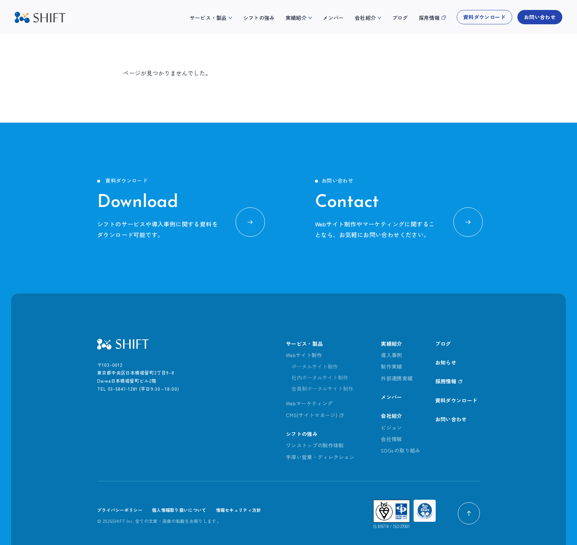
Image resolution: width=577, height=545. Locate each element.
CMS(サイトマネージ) (312, 415)
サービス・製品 (208, 17)
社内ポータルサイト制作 (319, 377)
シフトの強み (259, 17)
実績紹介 (296, 17)
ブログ (400, 17)
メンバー (333, 17)
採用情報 (429, 17)
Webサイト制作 (304, 355)
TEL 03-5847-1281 (117, 389)
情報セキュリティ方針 (238, 510)
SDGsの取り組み (401, 450)
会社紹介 (365, 17)
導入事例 (391, 355)
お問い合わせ (540, 17)
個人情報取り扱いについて (179, 510)
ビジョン (391, 427)
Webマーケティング (309, 403)
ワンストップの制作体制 (315, 445)
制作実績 (391, 366)
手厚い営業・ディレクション (320, 457)
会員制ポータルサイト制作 (322, 388)
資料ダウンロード (484, 17)
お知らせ (446, 362)
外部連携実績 (397, 378)
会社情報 (391, 439)
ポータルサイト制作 (314, 366)
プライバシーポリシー (119, 510)
